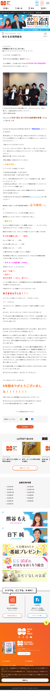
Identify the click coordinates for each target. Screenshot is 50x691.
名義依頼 (30, 662)
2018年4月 (30, 501)
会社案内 (7, 662)
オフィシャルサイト (36, 197)
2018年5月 (10, 501)
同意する (25, 680)
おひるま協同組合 (12, 36)
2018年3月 (10, 504)
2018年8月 (30, 495)
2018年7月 (10, 498)
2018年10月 (30, 492)
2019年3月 (10, 487)
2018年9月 (10, 495)
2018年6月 (30, 498)
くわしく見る (24, 654)
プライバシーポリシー (33, 671)
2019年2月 (30, 487)
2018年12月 (30, 490)
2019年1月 (10, 490)
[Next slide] (46, 438)
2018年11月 (10, 492)
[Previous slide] (43, 438)
